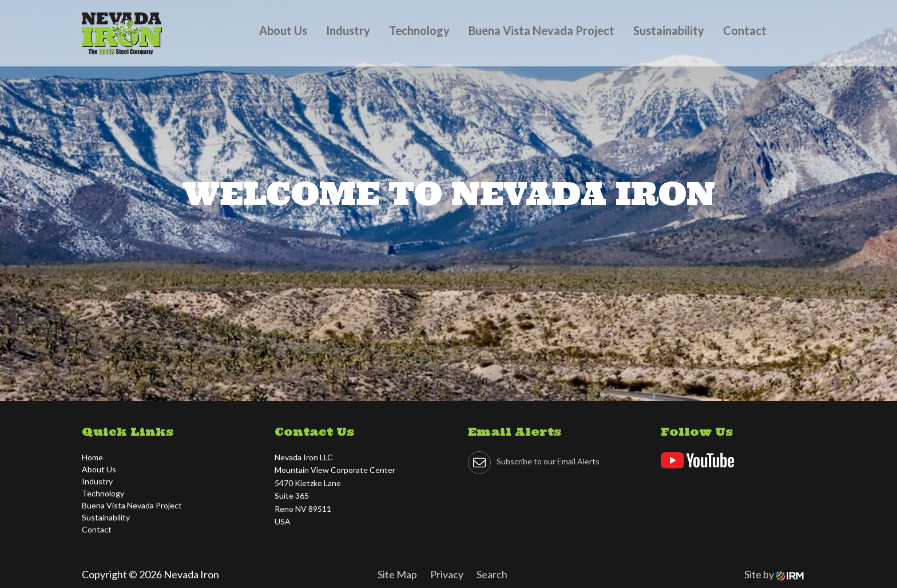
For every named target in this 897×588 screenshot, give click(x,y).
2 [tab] (442, 336)
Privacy (446, 574)
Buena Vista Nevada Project (541, 30)
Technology (419, 30)
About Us (283, 30)
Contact (745, 30)
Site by (774, 574)
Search (492, 574)
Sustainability (668, 30)
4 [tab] (477, 336)
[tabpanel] (448, 200)
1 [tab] (425, 336)
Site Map (397, 574)
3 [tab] (460, 336)
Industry (348, 30)
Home (92, 457)
